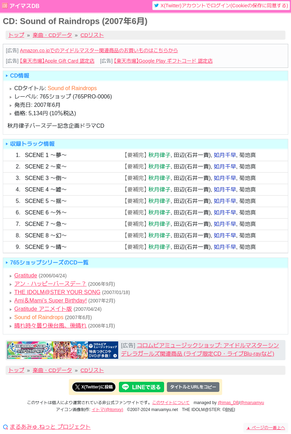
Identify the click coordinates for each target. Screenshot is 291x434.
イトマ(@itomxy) (107, 409)
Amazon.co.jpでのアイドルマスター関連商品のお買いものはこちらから (99, 50)
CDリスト (92, 35)
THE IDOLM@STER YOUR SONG (57, 292)
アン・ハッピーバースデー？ (50, 284)
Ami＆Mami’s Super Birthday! (50, 300)
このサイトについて (171, 402)
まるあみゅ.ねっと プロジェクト (50, 427)
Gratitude (25, 275)
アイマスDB (24, 6)
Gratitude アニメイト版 (43, 309)
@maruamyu (252, 402)
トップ (16, 35)
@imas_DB (228, 402)
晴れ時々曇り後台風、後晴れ (50, 326)
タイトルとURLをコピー (193, 387)
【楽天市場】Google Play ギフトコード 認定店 (163, 61)
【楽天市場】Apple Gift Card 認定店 (57, 61)
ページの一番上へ (265, 427)
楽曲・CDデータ (52, 35)
